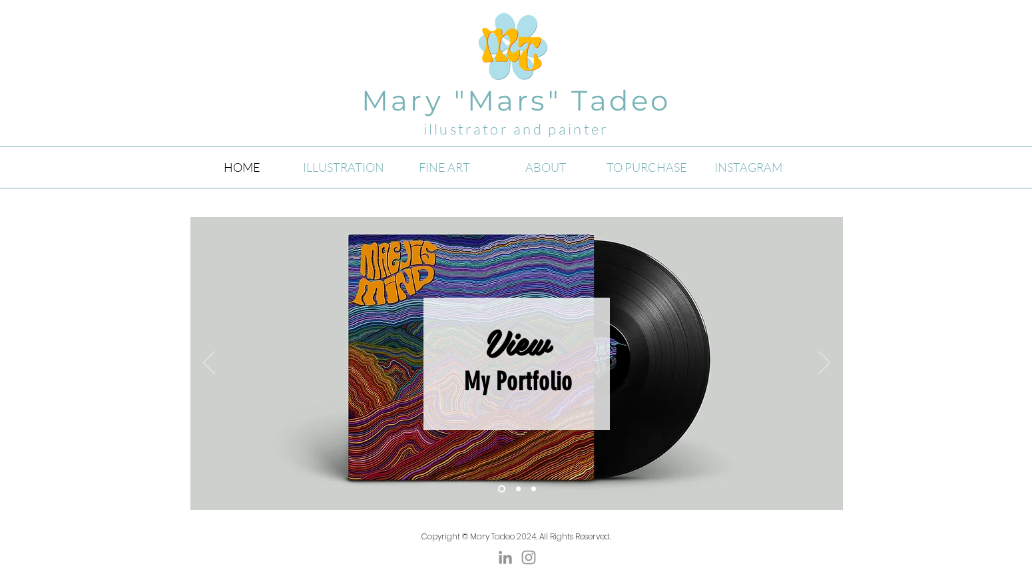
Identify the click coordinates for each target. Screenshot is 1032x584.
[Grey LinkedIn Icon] (505, 557)
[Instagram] (528, 557)
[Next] (824, 363)
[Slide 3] (533, 489)
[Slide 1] (518, 489)
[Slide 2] (501, 489)
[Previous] (209, 363)
